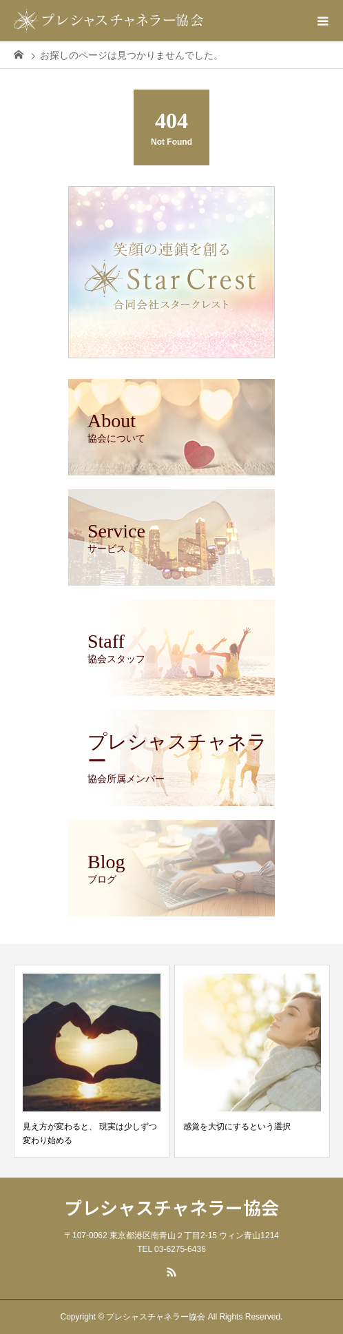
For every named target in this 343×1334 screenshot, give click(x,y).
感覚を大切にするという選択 (237, 1126)
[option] (91, 1061)
